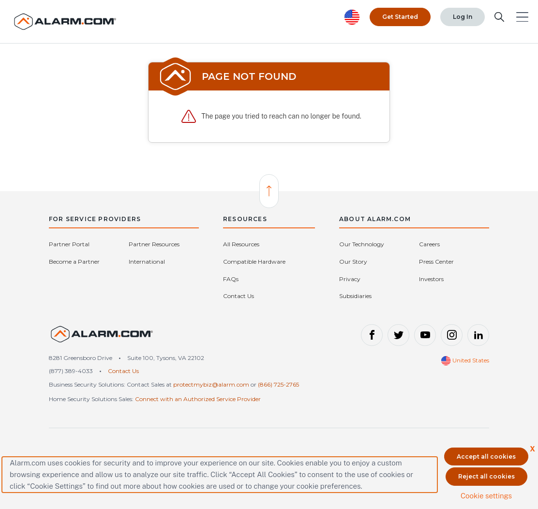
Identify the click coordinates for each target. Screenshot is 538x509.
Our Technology (361, 244)
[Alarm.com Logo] (65, 21)
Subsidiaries (355, 295)
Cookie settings (486, 496)
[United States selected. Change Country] (352, 17)
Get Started (400, 16)
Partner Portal (69, 244)
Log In (462, 16)
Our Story (353, 261)
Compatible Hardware (254, 261)
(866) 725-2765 (278, 384)
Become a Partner (74, 261)
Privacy (349, 279)
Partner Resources (154, 244)
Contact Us (238, 295)
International (147, 261)
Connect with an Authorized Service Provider (198, 399)
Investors (431, 279)
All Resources (241, 244)
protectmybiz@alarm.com (211, 384)
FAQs (231, 279)
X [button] (532, 449)
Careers (429, 244)
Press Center (436, 261)
